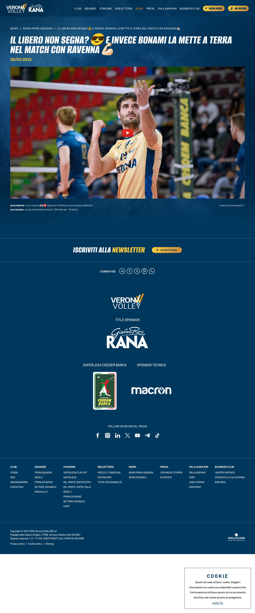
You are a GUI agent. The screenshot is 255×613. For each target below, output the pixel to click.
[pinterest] (144, 271)
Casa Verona (196, 482)
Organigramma (19, 482)
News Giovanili (138, 477)
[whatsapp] (152, 271)
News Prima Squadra (38, 28)
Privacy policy (17, 543)
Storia (14, 472)
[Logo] (16, 8)
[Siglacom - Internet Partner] (236, 540)
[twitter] (137, 271)
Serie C (39, 477)
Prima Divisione (44, 482)
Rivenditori (104, 477)
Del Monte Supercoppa (77, 482)
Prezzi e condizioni (109, 472)
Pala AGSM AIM (197, 472)
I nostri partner (225, 472)
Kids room (195, 487)
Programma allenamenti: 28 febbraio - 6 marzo (51, 209)
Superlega (69, 477)
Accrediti (166, 477)
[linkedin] (122, 271)
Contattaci (17, 487)
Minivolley (41, 491)
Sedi (12, 477)
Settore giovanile (46, 487)
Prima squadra (43, 472)
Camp (66, 506)
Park (192, 477)
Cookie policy (35, 543)
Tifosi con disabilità (110, 482)
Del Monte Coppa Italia (77, 487)
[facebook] (129, 271)
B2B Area (220, 482)
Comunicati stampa (171, 472)
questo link (240, 587)
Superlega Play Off (75, 472)
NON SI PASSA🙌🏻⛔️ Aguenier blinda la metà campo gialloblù (59, 205)
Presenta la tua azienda (230, 477)
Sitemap (49, 543)
